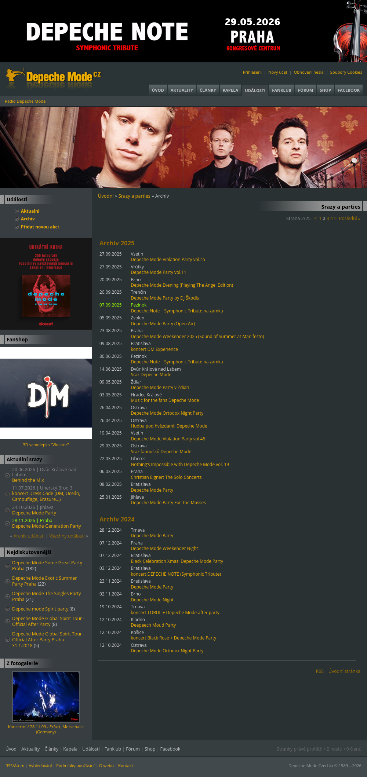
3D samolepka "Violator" (46, 444)
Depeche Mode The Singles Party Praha (46, 596)
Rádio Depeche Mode (25, 101)
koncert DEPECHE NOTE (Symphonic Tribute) (176, 574)
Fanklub (281, 90)
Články (208, 90)
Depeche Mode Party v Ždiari (160, 387)
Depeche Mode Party (34, 513)
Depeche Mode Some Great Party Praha (47, 566)
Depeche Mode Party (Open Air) (163, 323)
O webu (106, 765)
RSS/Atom (15, 765)
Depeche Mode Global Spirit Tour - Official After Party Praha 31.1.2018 (48, 640)
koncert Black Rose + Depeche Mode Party (173, 638)
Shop (325, 90)
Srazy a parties (134, 196)
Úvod (158, 90)
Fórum (305, 90)
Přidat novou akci (40, 227)
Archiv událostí (29, 536)
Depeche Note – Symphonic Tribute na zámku (177, 311)
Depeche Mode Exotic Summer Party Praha (44, 581)
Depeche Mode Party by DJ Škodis (165, 298)
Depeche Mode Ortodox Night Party (167, 413)
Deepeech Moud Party (153, 625)
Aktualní (30, 211)
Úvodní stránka (344, 671)
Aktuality (182, 90)
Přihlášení (252, 72)
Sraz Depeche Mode (151, 374)
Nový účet (277, 72)
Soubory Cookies (346, 72)
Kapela (230, 90)
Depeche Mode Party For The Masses (168, 502)
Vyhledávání (40, 765)
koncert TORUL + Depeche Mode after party (175, 612)
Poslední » (349, 218)
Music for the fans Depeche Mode (165, 400)
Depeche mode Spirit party (40, 609)
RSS (320, 671)
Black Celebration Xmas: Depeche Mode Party (177, 561)
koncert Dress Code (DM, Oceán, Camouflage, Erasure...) (46, 496)
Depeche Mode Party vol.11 (158, 272)
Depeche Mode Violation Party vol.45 (168, 259)
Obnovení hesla (309, 72)
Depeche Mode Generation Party (46, 526)
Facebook (349, 90)
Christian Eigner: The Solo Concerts (166, 477)
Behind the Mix (28, 480)
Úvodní (106, 196)
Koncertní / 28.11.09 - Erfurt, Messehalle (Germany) (46, 729)
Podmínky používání (75, 765)
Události (255, 90)
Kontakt (125, 765)
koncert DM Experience (154, 349)
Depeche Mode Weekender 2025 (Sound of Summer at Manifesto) (197, 336)
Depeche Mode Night (152, 599)
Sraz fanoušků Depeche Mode (161, 451)
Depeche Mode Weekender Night (164, 548)
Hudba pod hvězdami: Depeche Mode (169, 426)
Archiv (28, 218)
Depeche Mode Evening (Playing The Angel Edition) (182, 285)
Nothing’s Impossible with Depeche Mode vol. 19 (180, 464)
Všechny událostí (66, 536)
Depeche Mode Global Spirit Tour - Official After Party (48, 621)
